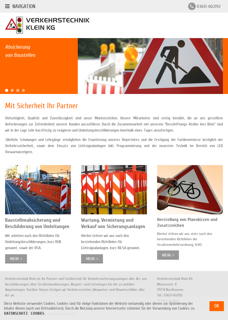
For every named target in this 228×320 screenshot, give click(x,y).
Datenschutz (16, 315)
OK (216, 308)
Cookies (37, 315)
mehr (14, 259)
